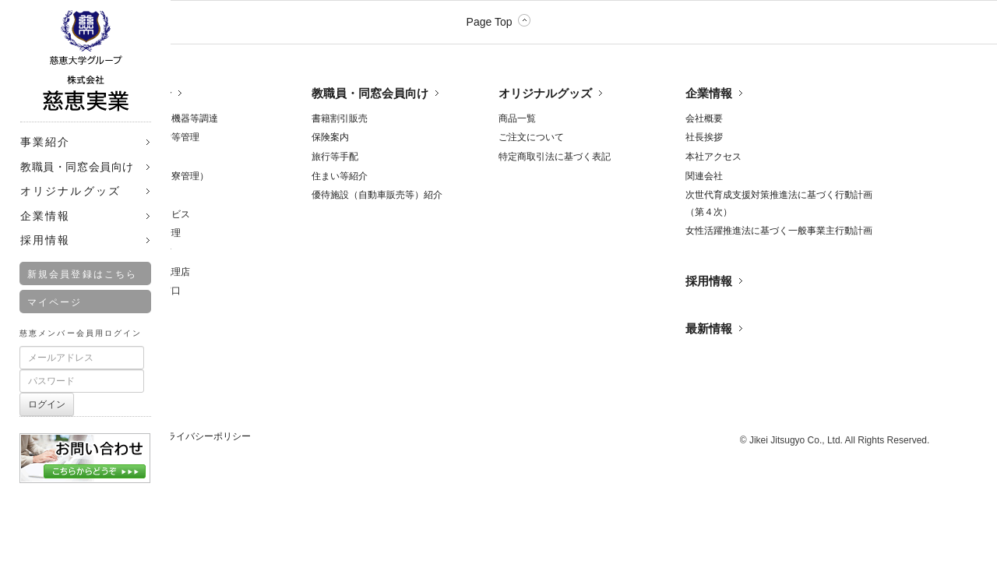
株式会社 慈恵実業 (85, 60)
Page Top (490, 22)
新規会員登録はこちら (82, 274)
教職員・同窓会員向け (370, 93)
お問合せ (85, 452)
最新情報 (708, 328)
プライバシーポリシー (204, 436)
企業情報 (708, 93)
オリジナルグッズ (545, 93)
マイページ (55, 302)
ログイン (46, 404)
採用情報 (708, 281)
